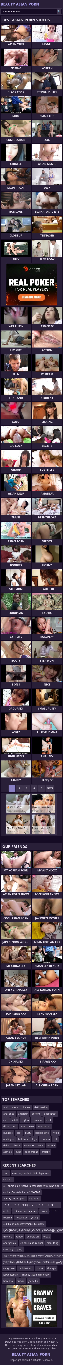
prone (44, 1211)
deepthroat (50, 1113)
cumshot (37, 1120)
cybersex (29, 1145)
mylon (25, 1120)
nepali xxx (21, 1217)
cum (5, 1120)
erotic (6, 1211)
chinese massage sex (25, 1211)
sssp (5, 1173)
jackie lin (33, 1281)
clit (55, 1139)
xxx (15, 1126)
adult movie (27, 1126)
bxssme (7, 1217)
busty (28, 1132)
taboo (19, 1236)
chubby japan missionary (36, 1274)
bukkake (8, 1132)
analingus (8, 1139)
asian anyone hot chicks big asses (30, 1173)
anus (40, 1145)
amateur (23, 1113)
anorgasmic (44, 1126)
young (34, 1217)
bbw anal (8, 1281)
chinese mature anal (31, 1242)
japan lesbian (10, 1274)
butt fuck (23, 1139)
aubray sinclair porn (14, 1198)
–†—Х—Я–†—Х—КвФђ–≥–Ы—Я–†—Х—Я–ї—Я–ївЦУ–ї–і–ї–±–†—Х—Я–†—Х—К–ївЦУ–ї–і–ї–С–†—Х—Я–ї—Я (31, 1205)
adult (15, 1120)
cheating (8, 1249)
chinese (26, 1107)
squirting (34, 1198)
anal (5, 1107)
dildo (6, 1126)
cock (49, 1120)
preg (19, 1249)
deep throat (31, 1151)
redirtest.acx (25, 1268)
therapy (51, 1268)
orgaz (46, 1236)
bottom (36, 1113)
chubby (46, 1151)
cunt (18, 1151)
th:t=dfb (7, 1236)
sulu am (7, 1179)
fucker (20, 1281)
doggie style (42, 1132)
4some (51, 1145)
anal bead (8, 1113)
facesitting (52, 1242)
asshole (7, 1151)
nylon (56, 1132)
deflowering (41, 1107)
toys (34, 1139)
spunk (39, 1268)
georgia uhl (33, 1236)
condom (45, 1139)
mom (15, 1107)
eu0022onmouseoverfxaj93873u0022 (23, 1223)
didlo (6, 1145)
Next (50, 788)
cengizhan (9, 1268)
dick (19, 1132)
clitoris (16, 1145)
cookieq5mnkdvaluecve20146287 (21, 1192)
